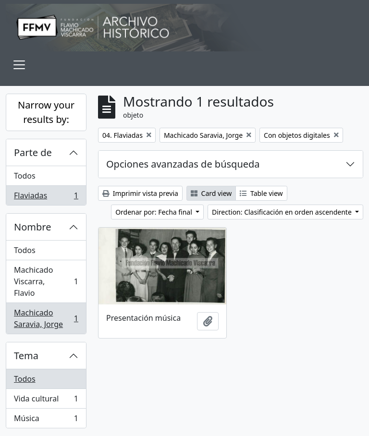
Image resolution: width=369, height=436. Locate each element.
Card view (211, 193)
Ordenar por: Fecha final (154, 212)
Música (45, 420)
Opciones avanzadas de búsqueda (183, 163)
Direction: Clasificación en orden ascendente (282, 212)
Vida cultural (45, 401)
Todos (25, 175)
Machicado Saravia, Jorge (45, 318)
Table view (261, 193)
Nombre (32, 226)
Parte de (33, 152)
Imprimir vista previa (140, 193)
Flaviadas (45, 197)
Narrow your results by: (46, 112)
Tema (26, 355)
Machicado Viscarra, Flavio (45, 281)
